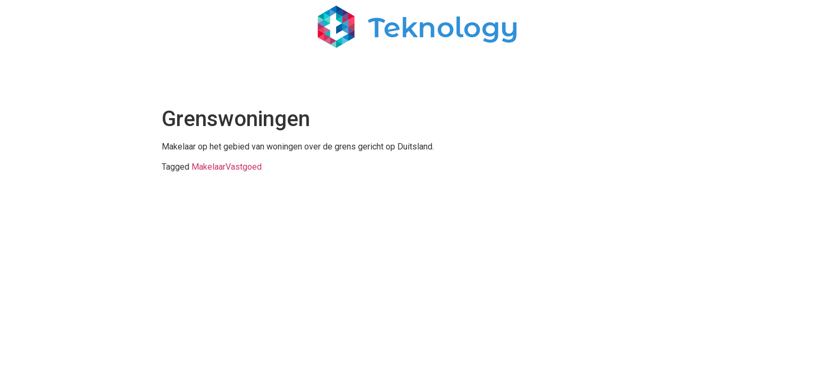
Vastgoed (244, 167)
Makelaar (208, 167)
